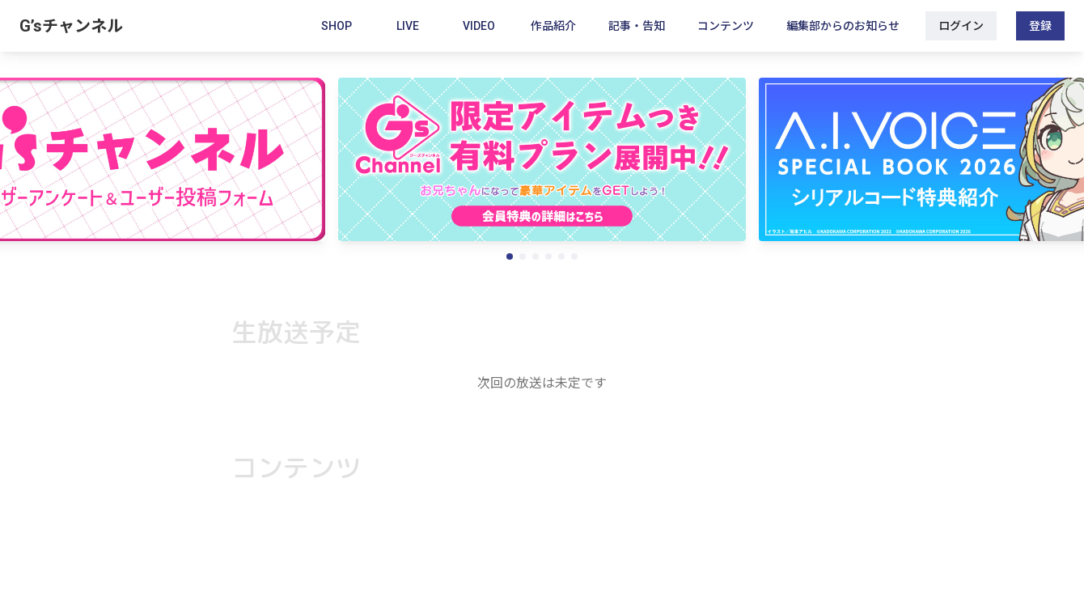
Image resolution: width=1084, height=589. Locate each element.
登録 (1040, 25)
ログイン (961, 25)
